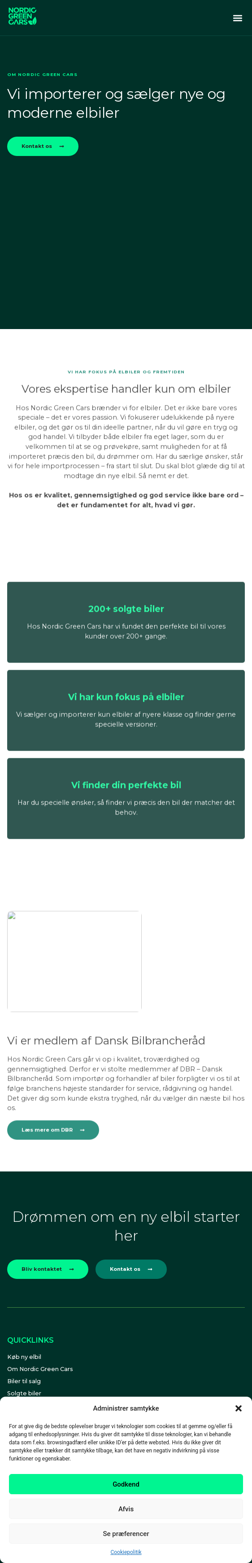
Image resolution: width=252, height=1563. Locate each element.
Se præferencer (126, 1534)
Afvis (126, 1509)
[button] (238, 1408)
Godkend (126, 1484)
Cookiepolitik (125, 1552)
